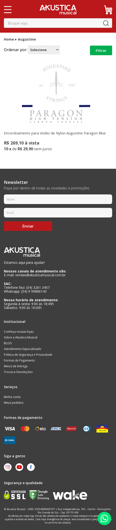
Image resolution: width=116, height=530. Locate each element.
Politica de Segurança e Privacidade (28, 355)
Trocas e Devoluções (18, 372)
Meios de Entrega (15, 366)
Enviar (28, 226)
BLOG (8, 343)
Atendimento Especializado (22, 349)
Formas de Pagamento (19, 360)
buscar (106, 23)
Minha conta (12, 397)
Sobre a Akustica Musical (20, 337)
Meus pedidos (13, 403)
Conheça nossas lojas (19, 332)
